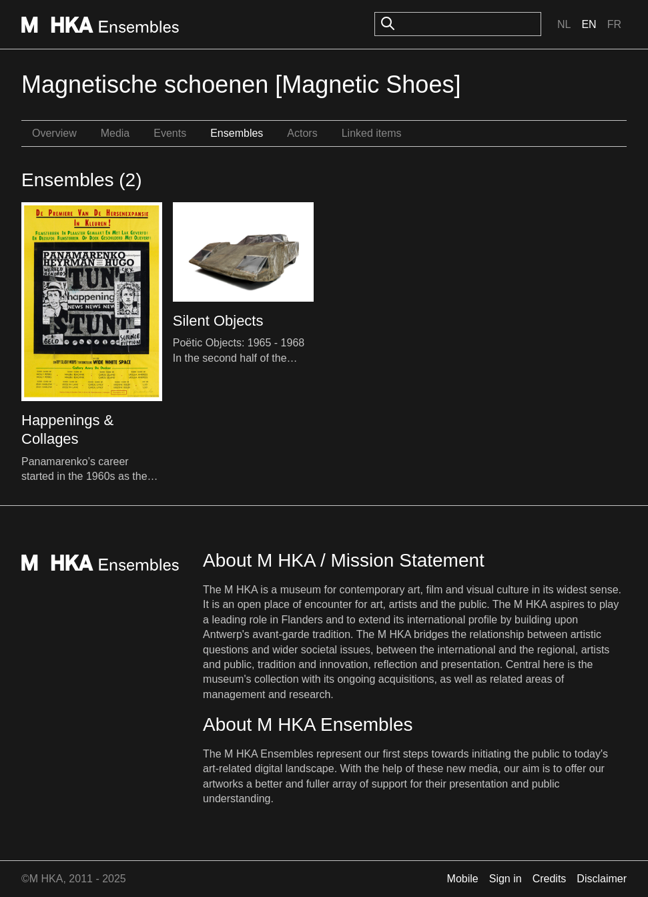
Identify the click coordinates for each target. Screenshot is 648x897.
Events (169, 133)
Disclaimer (602, 878)
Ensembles (236, 133)
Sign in (505, 878)
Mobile (462, 878)
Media (115, 133)
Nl (564, 24)
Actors (302, 133)
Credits (550, 878)
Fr (614, 24)
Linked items (372, 133)
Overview (54, 133)
